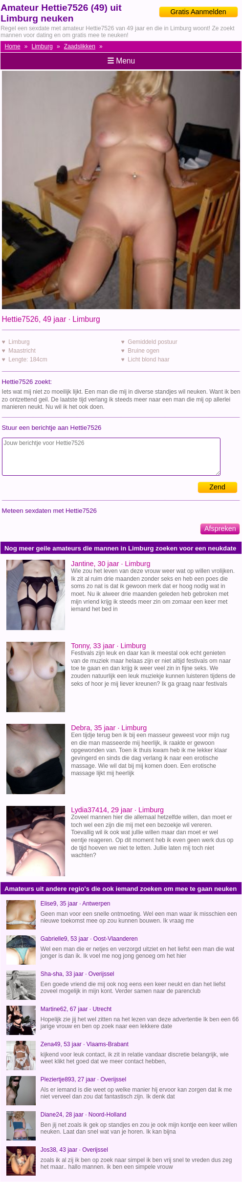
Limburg (42, 46)
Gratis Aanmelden (198, 12)
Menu (121, 61)
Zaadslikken (79, 46)
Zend (217, 487)
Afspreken (220, 528)
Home (13, 46)
